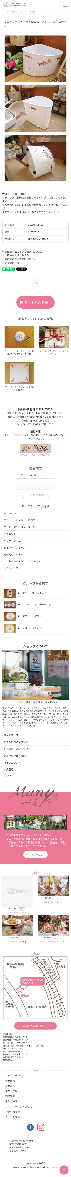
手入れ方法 (11, 1101)
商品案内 (10, 1096)
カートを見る (13, 435)
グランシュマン (12, 568)
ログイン (9, 776)
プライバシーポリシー (19, 1151)
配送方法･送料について (19, 1147)
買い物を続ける (10, 262)
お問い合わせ (12, 1111)
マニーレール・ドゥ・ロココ (23, 12)
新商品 (9, 1085)
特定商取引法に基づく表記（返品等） (23, 251)
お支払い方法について (16, 742)
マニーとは (37, 854)
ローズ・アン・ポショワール (19, 527)
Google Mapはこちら (33, 1025)
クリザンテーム (12, 540)
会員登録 (9, 769)
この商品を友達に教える (15, 255)
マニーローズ (11, 513)
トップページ (12, 1075)
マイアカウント (12, 762)
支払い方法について (18, 1144)
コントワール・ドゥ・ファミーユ (22, 561)
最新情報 (10, 1080)
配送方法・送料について (17, 748)
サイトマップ (11, 735)
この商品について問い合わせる (19, 258)
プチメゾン (10, 533)
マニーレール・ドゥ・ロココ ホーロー (20, 15)
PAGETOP (64, 1169)
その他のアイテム (13, 554)
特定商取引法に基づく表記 (21, 1140)
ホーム (5, 12)
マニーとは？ (12, 1091)
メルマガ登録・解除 (15, 755)
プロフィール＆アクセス (18, 1106)
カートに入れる (36, 302)
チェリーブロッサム (14, 547)
